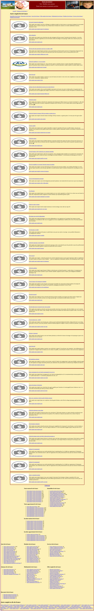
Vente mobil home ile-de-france (56, 495)
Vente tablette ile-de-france (32, 570)
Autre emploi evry (4, 608)
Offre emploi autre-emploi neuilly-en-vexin (38, 158)
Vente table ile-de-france (32, 547)
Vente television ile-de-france (33, 571)
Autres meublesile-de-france (33, 561)
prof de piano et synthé (34, 229)
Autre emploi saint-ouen (36, 608)
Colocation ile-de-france (55, 501)
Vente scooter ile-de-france (9, 549)
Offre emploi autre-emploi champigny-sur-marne (39, 196)
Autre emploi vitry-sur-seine (88, 605)
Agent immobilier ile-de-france (56, 578)
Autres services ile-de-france (56, 556)
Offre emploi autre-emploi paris (35, 42)
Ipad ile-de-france (30, 574)
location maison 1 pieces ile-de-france (35, 522)
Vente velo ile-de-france (9, 550)
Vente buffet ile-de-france (32, 556)
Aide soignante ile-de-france (56, 585)
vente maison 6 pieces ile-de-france (34, 498)
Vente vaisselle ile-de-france (33, 560)
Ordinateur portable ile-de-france (34, 578)
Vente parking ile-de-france (55, 506)
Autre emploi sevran (14, 608)
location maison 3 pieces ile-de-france (35, 524)
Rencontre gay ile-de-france (9, 597)
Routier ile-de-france (54, 581)
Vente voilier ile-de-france (9, 561)
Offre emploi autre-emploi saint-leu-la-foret (38, 390)
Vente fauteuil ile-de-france (32, 552)
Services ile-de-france (77, 16)
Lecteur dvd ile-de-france (32, 573)
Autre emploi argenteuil (43, 605)
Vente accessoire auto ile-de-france (11, 559)
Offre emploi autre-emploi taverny (36, 313)
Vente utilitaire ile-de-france (9, 552)
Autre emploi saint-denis (31, 605)
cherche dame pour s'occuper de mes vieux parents (39, 306)
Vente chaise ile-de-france (32, 550)
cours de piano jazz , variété (35, 319)
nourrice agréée (32, 125)
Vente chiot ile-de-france (9, 571)
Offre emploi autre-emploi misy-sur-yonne (38, 209)
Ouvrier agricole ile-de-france (56, 570)
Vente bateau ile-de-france (9, 560)
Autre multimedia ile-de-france (33, 582)
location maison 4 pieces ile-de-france (35, 525)
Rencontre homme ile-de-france (10, 595)
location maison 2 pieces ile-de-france (35, 523)
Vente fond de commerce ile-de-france (58, 499)
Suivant (48, 485)
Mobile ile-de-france (31, 577)
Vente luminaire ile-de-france (33, 558)
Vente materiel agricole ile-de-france (11, 556)
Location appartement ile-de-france (57, 494)
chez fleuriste (32, 191)
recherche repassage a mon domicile (36, 242)
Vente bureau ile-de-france (32, 557)
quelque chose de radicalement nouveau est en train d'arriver (41, 86)
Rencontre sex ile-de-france (9, 598)
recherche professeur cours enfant (36, 410)
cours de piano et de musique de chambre (37, 281)
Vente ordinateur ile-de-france (33, 569)
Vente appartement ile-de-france (56, 493)
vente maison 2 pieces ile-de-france (34, 493)
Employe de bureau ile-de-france (57, 587)
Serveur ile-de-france (54, 577)
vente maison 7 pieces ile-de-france (34, 499)
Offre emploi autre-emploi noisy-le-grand (37, 67)
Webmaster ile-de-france (55, 580)
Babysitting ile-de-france (55, 554)
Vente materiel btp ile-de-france (10, 557)
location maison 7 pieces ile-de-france (35, 529)
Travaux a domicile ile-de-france (57, 551)
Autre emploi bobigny (24, 608)
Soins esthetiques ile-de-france (56, 546)
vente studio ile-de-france (32, 506)
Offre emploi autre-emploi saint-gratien (37, 119)
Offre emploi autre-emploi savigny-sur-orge (38, 326)
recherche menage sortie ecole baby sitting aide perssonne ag (42, 436)
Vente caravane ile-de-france (10, 551)
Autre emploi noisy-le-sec (72, 608)
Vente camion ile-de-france (9, 553)
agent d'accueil (32, 74)
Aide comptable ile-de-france (56, 576)
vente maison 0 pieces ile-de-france (34, 491)
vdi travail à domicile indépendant (36, 22)
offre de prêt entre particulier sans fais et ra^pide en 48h (40, 48)
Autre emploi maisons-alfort (75, 607)
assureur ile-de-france (54, 573)
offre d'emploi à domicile (34, 423)
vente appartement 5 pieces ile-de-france (35, 512)
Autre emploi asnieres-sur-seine (31, 606)
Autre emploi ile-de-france (55, 588)
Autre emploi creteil (76, 605)
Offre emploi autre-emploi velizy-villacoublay (38, 183)
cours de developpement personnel (36, 178)
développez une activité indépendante (37, 216)
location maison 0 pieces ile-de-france (35, 521)
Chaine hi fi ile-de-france (32, 581)
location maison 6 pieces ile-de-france (35, 528)
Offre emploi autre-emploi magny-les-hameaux (39, 29)
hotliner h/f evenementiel (34, 449)
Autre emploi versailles (19, 606)
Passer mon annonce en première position (47, 6)
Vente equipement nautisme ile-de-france (12, 563)
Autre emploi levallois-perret (13, 607)
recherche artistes (32, 99)
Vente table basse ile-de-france (33, 549)
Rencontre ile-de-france (26, 16)
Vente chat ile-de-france (9, 570)
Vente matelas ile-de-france (32, 559)
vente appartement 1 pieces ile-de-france (35, 507)
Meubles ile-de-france (68, 16)
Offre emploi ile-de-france (45, 16)
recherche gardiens (33, 268)
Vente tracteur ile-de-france (9, 554)
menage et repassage (33, 333)
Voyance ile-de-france (54, 552)
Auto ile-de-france (35, 16)
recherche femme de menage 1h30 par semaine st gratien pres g (42, 113)
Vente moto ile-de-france (9, 547)
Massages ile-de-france (55, 553)
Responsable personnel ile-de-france (57, 583)
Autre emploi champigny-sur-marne (61, 606)
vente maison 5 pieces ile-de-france (34, 496)
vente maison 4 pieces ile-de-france (34, 495)
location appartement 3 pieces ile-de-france (36, 537)
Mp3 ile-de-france (30, 580)
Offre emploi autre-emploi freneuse (36, 248)
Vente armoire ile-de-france (32, 553)
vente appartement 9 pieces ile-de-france (35, 516)
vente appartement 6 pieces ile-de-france (35, 513)
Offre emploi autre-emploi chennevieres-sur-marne (39, 132)
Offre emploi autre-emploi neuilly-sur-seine (38, 481)
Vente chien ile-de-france (9, 569)
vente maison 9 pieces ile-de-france (34, 501)
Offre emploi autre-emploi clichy (36, 80)
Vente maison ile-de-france (55, 492)
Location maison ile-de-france (56, 491)
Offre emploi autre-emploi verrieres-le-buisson (39, 171)
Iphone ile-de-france (31, 575)
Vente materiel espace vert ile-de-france (12, 558)
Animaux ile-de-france (15, 17)
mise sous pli (31, 255)
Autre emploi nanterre (65, 605)
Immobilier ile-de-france (15, 16)
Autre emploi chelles (87, 607)
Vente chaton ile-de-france (9, 573)
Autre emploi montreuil (54, 605)
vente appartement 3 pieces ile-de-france (35, 510)
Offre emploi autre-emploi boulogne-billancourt (39, 93)
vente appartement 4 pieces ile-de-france (35, 511)
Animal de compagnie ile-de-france (11, 574)
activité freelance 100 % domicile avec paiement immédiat (41, 151)
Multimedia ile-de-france (57, 16)
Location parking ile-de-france (56, 505)
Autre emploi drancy (75, 606)
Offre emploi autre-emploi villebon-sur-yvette (38, 54)
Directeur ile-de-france (54, 569)
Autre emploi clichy (53, 607)
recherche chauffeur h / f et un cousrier (37, 61)
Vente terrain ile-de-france (55, 498)
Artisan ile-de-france (54, 571)
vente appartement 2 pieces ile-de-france (35, 509)
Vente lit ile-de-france (31, 554)
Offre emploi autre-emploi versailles (36, 235)
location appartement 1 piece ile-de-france (35, 535)
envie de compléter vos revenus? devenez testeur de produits (41, 164)
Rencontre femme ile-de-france (10, 594)
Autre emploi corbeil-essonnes (48, 608)
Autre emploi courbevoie (7, 606)
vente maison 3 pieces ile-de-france (34, 494)
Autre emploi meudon (61, 608)
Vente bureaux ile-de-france (55, 500)
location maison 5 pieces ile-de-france (35, 526)
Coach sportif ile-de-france (55, 549)
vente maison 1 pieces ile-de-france (34, 492)
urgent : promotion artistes (34, 475)
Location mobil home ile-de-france (57, 496)
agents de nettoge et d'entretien (35, 385)
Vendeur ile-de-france (54, 582)
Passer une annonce (47, 1)
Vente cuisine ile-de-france (32, 546)
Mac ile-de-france (30, 576)
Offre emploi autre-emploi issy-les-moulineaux (39, 287)
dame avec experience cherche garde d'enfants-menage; (40, 398)
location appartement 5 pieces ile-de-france (36, 540)
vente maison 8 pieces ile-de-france (34, 500)
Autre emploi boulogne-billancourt (17, 605)
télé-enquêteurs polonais (34, 359)
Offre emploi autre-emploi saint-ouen (37, 364)
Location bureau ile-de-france (56, 503)
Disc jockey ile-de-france (55, 550)
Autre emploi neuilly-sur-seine (40, 607)
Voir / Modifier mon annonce (47, 4)
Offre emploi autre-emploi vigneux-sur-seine (38, 377)
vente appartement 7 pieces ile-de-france (35, 514)
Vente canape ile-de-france (32, 551)
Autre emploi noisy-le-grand (27, 607)
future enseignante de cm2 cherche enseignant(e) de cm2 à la (42, 372)
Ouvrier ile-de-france (54, 584)
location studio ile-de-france (32, 534)
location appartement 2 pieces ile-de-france (36, 536)
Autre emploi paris (5, 605)
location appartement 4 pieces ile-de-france (36, 539)
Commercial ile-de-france (55, 575)
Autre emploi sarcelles (63, 607)
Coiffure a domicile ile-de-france (57, 547)
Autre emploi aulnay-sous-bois (46, 606)
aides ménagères (32, 35)
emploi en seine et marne (34, 204)
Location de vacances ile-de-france (57, 502)
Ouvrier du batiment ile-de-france (57, 574)
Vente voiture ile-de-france (9, 546)
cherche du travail (33, 294)
